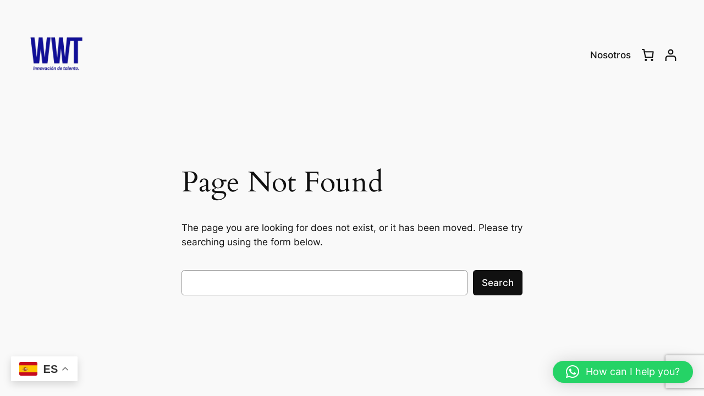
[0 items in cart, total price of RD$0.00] (647, 55)
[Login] (670, 55)
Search (498, 282)
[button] (623, 372)
